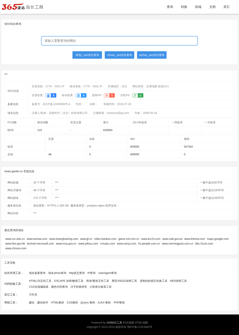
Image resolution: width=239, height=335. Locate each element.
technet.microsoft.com (40, 243)
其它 (226, 6)
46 (49, 154)
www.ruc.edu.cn (15, 238)
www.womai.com (37, 238)
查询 (170, 6)
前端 (198, 6)
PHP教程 (119, 302)
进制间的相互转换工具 (153, 280)
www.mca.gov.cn (66, 243)
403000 (134, 146)
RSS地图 (128, 322)
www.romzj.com (126, 243)
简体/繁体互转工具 (97, 280)
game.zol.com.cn (128, 238)
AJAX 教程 (104, 302)
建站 (31, 302)
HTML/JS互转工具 (40, 280)
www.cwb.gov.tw (172, 238)
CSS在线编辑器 (38, 286)
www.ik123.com (150, 238)
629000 (107, 130)
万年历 (33, 294)
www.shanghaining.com (63, 238)
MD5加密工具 (178, 280)
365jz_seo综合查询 (87, 55)
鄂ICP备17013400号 (139, 326)
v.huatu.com (107, 243)
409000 (134, 154)
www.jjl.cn (86, 238)
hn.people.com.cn (149, 243)
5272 (10, 130)
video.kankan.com (105, 238)
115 (39, 130)
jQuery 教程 (88, 302)
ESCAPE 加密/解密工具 (68, 280)
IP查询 (91, 273)
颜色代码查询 (59, 286)
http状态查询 (77, 273)
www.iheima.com (194, 238)
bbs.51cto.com (204, 243)
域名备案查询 (37, 273)
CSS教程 (72, 302)
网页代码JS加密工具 (124, 280)
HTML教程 (57, 302)
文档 (212, 6)
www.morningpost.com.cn (177, 243)
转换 (184, 6)
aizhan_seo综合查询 (151, 55)
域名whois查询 (57, 273)
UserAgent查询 (107, 273)
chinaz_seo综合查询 (119, 55)
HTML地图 (141, 322)
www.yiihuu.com (88, 243)
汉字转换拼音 (78, 286)
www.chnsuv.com (15, 248)
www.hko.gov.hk (15, 243)
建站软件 (42, 302)
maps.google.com (218, 238)
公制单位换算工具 (101, 286)
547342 (188, 146)
